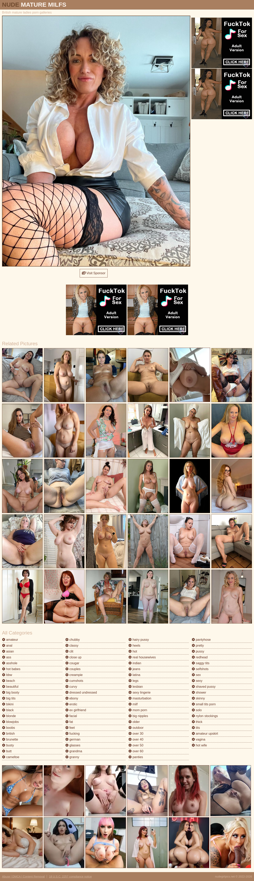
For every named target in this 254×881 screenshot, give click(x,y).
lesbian (135, 686)
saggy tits (201, 663)
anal (7, 645)
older (134, 722)
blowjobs (10, 722)
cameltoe (10, 757)
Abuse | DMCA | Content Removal (23, 876)
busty (8, 745)
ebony (71, 698)
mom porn (137, 710)
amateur (10, 639)
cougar (72, 663)
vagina (198, 739)
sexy (197, 680)
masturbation (139, 698)
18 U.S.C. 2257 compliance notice (70, 876)
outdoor (136, 727)
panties (135, 757)
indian (134, 663)
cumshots (74, 680)
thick (197, 722)
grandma (73, 751)
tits (196, 727)
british (8, 733)
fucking (72, 733)
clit (69, 651)
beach (8, 680)
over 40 (135, 739)
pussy (198, 651)
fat (69, 722)
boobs (8, 727)
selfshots (200, 669)
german (72, 739)
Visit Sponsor (93, 273)
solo (197, 710)
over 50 (135, 745)
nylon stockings (205, 716)
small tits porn (204, 704)
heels (134, 645)
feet (70, 727)
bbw (7, 675)
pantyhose (201, 639)
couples (73, 669)
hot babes (11, 669)
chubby (72, 639)
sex (196, 675)
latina (134, 675)
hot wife (199, 745)
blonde (9, 716)
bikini (8, 704)
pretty (198, 645)
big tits (9, 698)
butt (7, 751)
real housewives (142, 657)
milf (133, 704)
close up (73, 657)
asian (8, 651)
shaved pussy (204, 686)
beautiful (10, 686)
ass (6, 657)
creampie (74, 675)
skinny (198, 698)
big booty (10, 692)
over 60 (135, 751)
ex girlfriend (75, 710)
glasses (72, 745)
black (8, 710)
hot (132, 651)
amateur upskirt (205, 733)
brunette (10, 739)
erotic (71, 704)
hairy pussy (138, 639)
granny (72, 757)
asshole (9, 663)
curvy (71, 686)
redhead (200, 657)
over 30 (135, 733)
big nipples (138, 716)
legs (133, 680)
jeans (134, 669)
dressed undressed (81, 692)
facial (71, 716)
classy (71, 645)
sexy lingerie (139, 692)
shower (199, 692)
